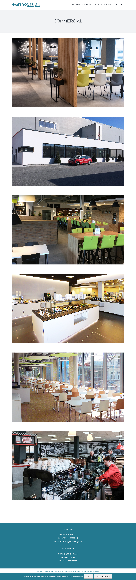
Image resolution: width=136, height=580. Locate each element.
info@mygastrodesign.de (71, 541)
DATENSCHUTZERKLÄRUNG (91, 571)
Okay (88, 576)
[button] (121, 4)
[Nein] (134, 576)
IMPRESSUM (79, 571)
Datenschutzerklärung (103, 576)
